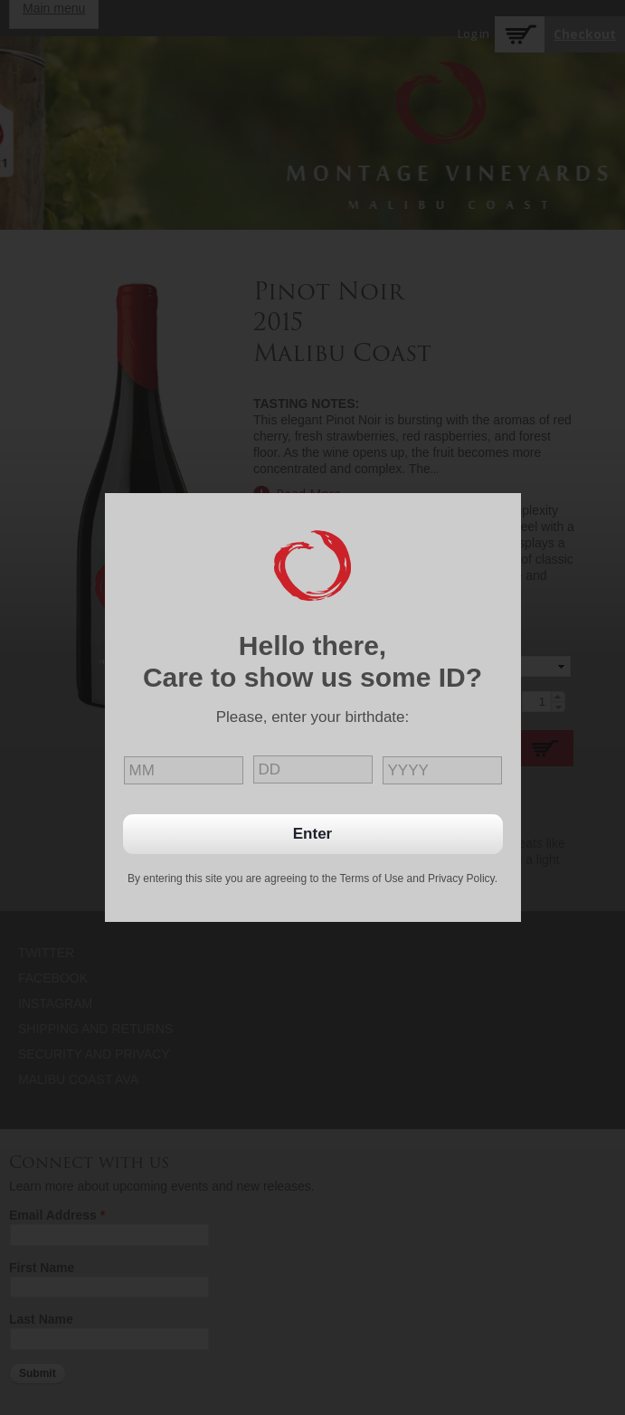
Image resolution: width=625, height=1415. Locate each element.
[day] (313, 769)
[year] (442, 770)
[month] (183, 770)
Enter (312, 833)
